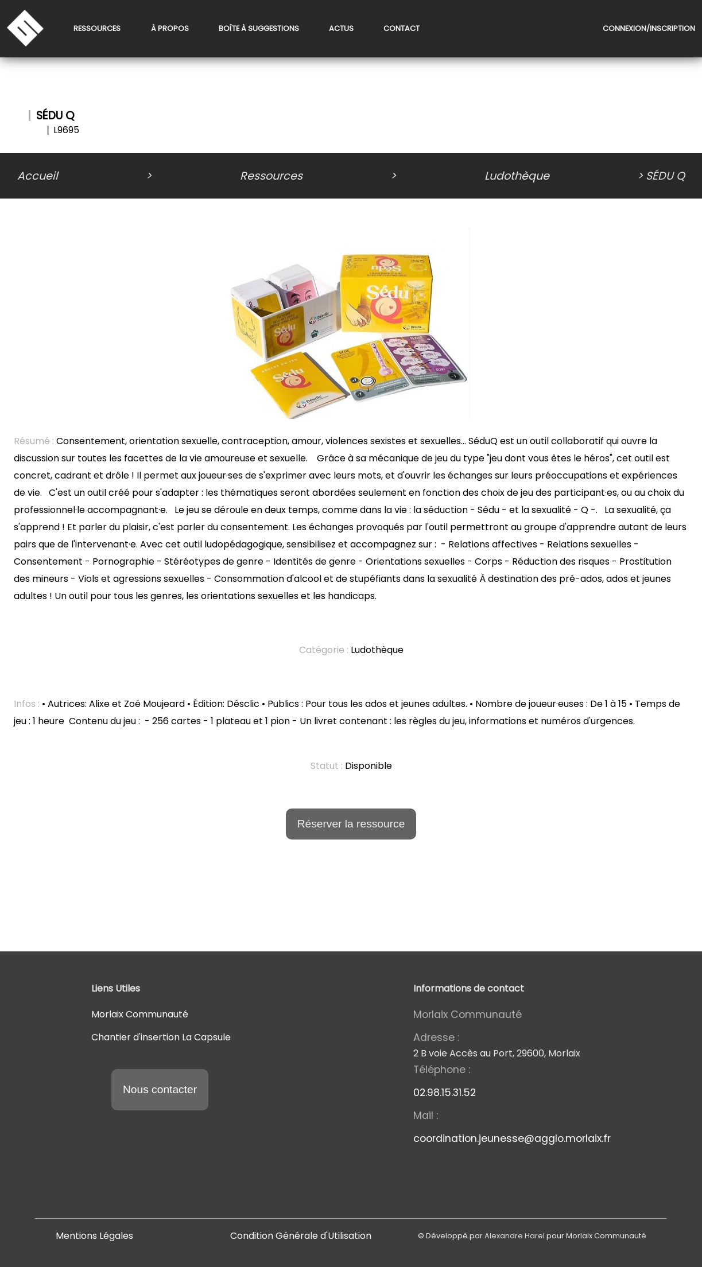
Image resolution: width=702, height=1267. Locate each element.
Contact (401, 29)
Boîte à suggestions (259, 29)
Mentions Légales (94, 1236)
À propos (170, 29)
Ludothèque (516, 175)
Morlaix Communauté (139, 1014)
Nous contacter (160, 1089)
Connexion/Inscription (649, 29)
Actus (341, 29)
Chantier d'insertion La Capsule (161, 1037)
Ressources (97, 29)
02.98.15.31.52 (444, 1092)
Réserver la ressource (351, 824)
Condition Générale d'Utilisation (300, 1236)
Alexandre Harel (514, 1236)
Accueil (37, 175)
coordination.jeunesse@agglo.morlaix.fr (512, 1138)
